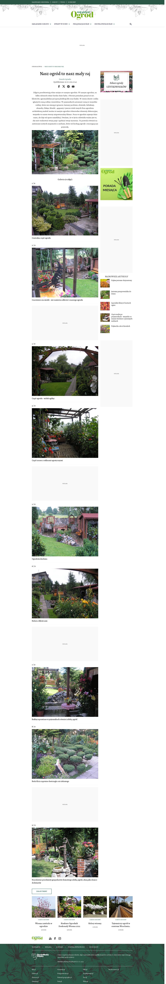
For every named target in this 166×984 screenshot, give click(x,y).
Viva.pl (85, 977)
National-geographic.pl (64, 977)
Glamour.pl (35, 977)
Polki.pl (85, 970)
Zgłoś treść (41, 891)
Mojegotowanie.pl (62, 973)
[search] (131, 24)
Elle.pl (33, 970)
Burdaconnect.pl (114, 970)
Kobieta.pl (35, 973)
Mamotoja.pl (61, 970)
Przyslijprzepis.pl (88, 973)
